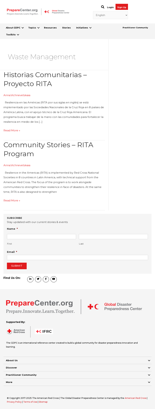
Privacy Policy (14, 402)
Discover (11, 367)
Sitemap (43, 402)
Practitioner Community (135, 27)
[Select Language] (110, 15)
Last (81, 243)
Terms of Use (30, 402)
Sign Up (121, 7)
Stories (66, 27)
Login (110, 7)
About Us (12, 360)
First (9, 243)
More (9, 382)
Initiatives (82, 27)
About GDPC (13, 27)
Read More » (11, 130)
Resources (50, 27)
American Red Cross (136, 398)
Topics (32, 27)
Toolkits (11, 34)
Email (12, 252)
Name (12, 228)
